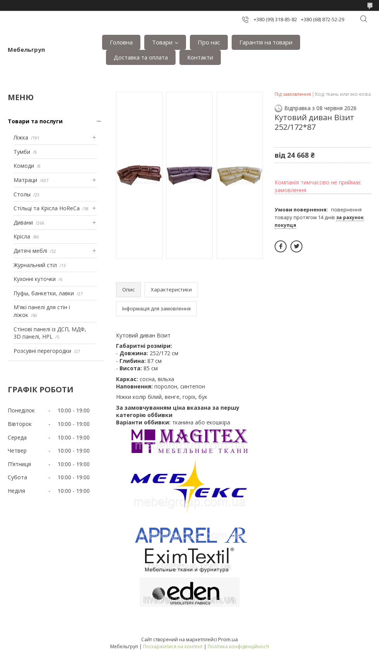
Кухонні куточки (35, 279)
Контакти (200, 57)
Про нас (209, 42)
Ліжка (21, 137)
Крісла (22, 236)
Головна (121, 42)
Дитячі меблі (30, 250)
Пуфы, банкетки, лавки (44, 293)
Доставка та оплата (141, 57)
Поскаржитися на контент (173, 646)
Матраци (25, 180)
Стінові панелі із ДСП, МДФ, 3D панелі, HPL (50, 333)
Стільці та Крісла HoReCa (47, 208)
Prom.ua (228, 639)
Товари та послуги (35, 121)
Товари (162, 42)
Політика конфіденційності (238, 646)
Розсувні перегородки (42, 350)
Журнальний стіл (35, 265)
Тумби (22, 151)
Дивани (23, 222)
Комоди (24, 165)
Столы (22, 194)
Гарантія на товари (265, 42)
